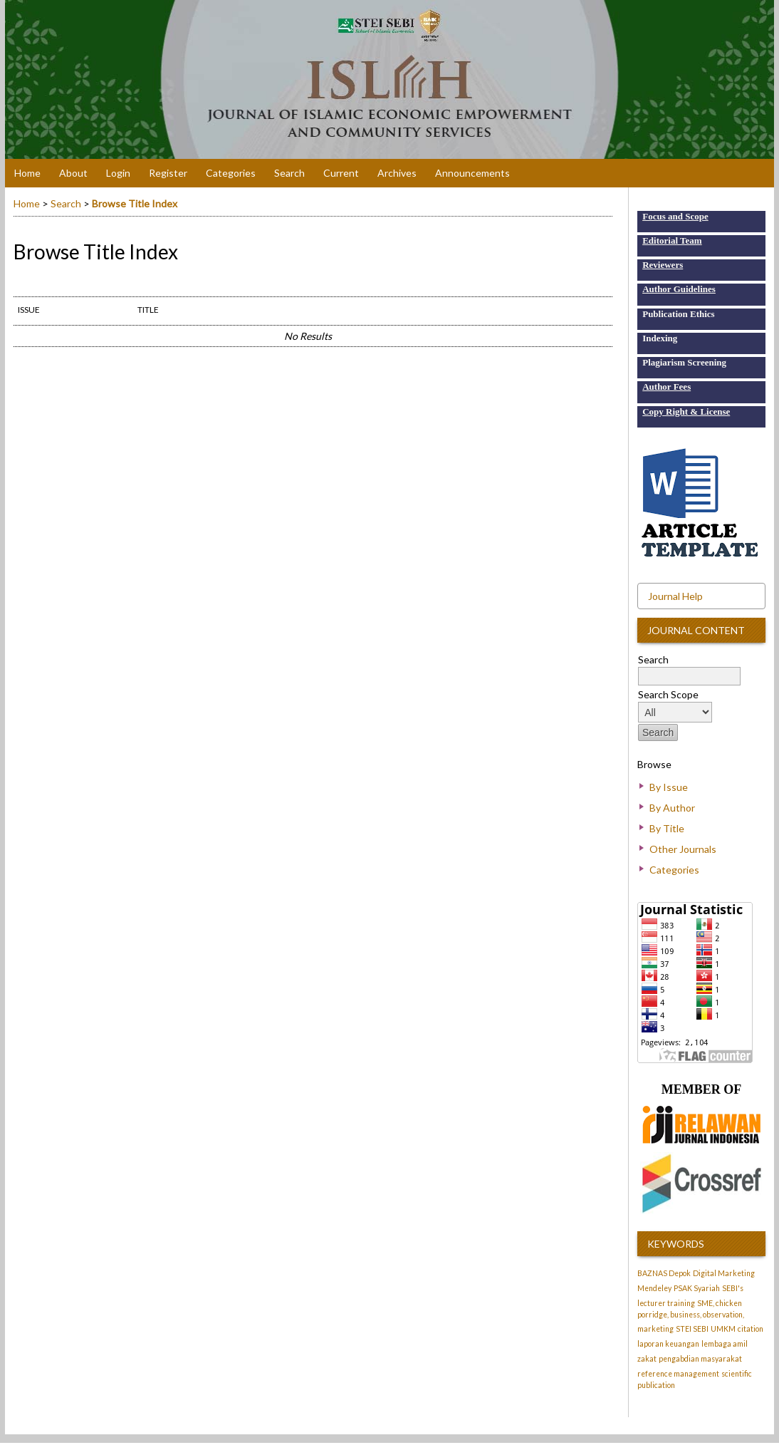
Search (289, 173)
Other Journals (682, 849)
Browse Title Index (134, 203)
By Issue (668, 787)
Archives (397, 173)
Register (168, 173)
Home (27, 173)
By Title (666, 828)
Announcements (472, 173)
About (73, 173)
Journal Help (675, 596)
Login (118, 173)
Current (341, 173)
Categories (674, 870)
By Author (672, 808)
